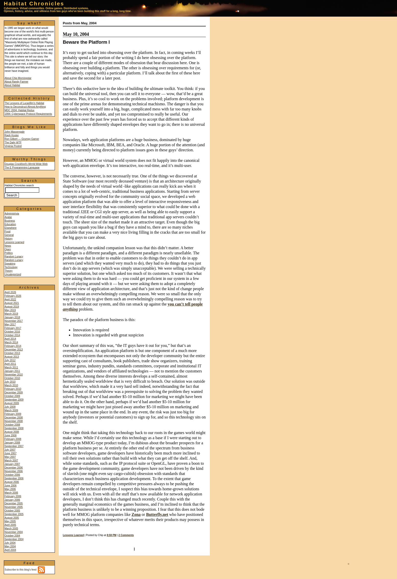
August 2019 (12, 306)
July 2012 (10, 360)
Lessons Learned (14, 242)
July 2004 (10, 542)
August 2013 (12, 356)
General (9, 235)
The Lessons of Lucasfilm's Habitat (24, 103)
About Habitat (12, 85)
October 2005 (12, 510)
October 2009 (12, 396)
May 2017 (10, 324)
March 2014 (11, 342)
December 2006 (14, 467)
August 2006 (12, 482)
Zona (136, 514)
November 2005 (14, 507)
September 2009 (14, 399)
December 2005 (14, 503)
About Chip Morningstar (18, 78)
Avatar (8, 217)
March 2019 (11, 313)
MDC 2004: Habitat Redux (19, 110)
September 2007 (14, 446)
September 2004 (14, 539)
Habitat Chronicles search (22, 190)
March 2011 (11, 367)
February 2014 (13, 346)
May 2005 (10, 521)
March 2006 (11, 492)
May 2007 (10, 457)
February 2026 (13, 295)
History (9, 238)
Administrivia (12, 213)
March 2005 (11, 528)
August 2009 (12, 403)
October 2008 (12, 424)
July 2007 (10, 449)
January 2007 (12, 464)
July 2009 (10, 406)
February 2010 (13, 389)
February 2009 (13, 414)
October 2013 (12, 353)
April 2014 (10, 338)
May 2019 (10, 310)
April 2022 (10, 299)
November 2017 (14, 321)
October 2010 (12, 378)
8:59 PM (111, 535)
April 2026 (10, 292)
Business (10, 220)
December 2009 (14, 392)
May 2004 (10, 546)
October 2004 (12, 535)
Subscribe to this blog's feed (25, 569)
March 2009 (11, 410)
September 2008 (14, 428)
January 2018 (12, 317)
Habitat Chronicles (34, 3)
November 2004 (14, 532)
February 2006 (13, 496)
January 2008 (12, 442)
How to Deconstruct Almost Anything (25, 106)
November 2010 (14, 374)
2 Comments (126, 535)
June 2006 (11, 485)
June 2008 (11, 435)
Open (8, 249)
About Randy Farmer (16, 81)
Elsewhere (11, 227)
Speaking (10, 263)
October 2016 (12, 331)
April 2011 (10, 363)
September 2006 (14, 478)
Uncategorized (13, 274)
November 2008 (14, 421)
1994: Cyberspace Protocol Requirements (28, 113)
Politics (9, 253)
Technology (11, 267)
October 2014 (12, 335)
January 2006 (12, 499)
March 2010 (11, 385)
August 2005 (12, 517)
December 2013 (14, 349)
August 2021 (12, 303)
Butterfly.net (157, 514)
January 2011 (12, 371)
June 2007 (11, 453)
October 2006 (12, 474)
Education (10, 224)
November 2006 (14, 471)
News (8, 245)
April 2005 (10, 525)
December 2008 (14, 417)
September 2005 (14, 514)
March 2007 (11, 460)
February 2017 (13, 328)
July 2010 (10, 381)
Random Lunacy (14, 256)
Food (7, 231)
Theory (9, 270)
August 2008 (12, 431)
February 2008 (13, 439)
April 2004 (10, 550)
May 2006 (10, 489)
